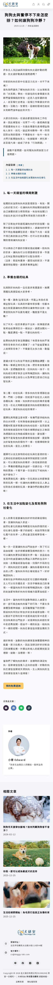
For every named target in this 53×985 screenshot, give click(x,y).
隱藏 (20, 165)
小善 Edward (17, 760)
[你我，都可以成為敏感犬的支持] (26, 853)
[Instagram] (30, 963)
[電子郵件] (6, 708)
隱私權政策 (32, 982)
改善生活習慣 (33, 26)
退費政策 (20, 982)
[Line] (21, 708)
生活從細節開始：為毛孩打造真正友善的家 (26, 912)
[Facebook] (13, 708)
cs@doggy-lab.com (20, 954)
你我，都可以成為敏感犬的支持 (20, 871)
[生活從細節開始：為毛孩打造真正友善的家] (26, 895)
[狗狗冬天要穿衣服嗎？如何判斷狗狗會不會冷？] (26, 809)
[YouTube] (37, 963)
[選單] (48, 4)
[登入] (38, 4)
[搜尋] (43, 4)
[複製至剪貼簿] (29, 708)
